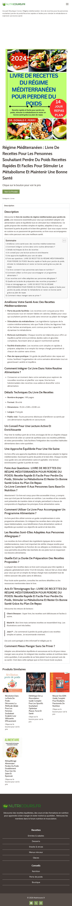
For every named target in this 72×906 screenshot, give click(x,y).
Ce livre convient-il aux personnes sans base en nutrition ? (30, 270)
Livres (12, 198)
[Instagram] (41, 903)
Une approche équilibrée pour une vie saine (24, 255)
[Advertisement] (36, 33)
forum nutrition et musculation (43, 819)
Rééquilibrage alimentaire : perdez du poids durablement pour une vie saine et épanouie (12, 768)
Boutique (36, 882)
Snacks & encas (36, 847)
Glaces (36, 858)
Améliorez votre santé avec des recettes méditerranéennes (31, 244)
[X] (36, 903)
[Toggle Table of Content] (63, 240)
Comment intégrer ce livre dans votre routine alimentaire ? (31, 247)
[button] (67, 51)
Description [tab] (9, 205)
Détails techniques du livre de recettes (22, 250)
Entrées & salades (36, 836)
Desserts (36, 841)
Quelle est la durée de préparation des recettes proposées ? (32, 281)
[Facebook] (31, 903)
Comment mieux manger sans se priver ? (24, 295)
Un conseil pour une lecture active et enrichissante (27, 253)
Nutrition (36, 871)
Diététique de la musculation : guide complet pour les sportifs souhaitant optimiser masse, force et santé (36, 705)
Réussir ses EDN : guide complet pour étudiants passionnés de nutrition (60, 701)
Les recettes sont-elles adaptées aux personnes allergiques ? (32, 278)
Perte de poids (36, 877)
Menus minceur (36, 852)
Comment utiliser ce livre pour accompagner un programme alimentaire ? (31, 274)
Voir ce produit (11, 191)
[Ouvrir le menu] (67, 4)
